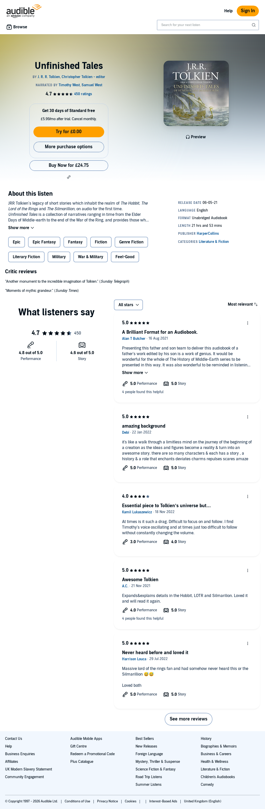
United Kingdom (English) (202, 801)
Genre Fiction (131, 242)
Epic (16, 242)
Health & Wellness (214, 762)
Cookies (131, 801)
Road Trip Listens (149, 777)
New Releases (146, 746)
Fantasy (75, 242)
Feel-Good (125, 256)
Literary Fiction (26, 256)
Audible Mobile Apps (86, 739)
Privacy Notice (108, 801)
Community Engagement (24, 777)
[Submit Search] (254, 25)
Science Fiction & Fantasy (156, 769)
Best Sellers (145, 739)
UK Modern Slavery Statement (28, 769)
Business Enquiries (20, 754)
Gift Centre (78, 746)
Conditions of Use (78, 801)
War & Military (90, 256)
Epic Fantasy (44, 242)
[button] (69, 177)
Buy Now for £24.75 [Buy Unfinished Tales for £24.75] (69, 165)
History (206, 739)
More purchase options (68, 147)
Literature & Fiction (215, 769)
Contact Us (13, 739)
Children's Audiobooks (218, 777)
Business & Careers (216, 754)
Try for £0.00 (69, 131)
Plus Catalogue (81, 762)
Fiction (101, 242)
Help (228, 11)
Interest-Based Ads (163, 801)
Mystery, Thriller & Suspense (158, 762)
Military (59, 256)
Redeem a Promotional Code (92, 754)
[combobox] (208, 25)
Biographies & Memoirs (219, 746)
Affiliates (11, 762)
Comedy (207, 784)
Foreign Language (149, 754)
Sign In (248, 11)
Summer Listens (149, 784)
